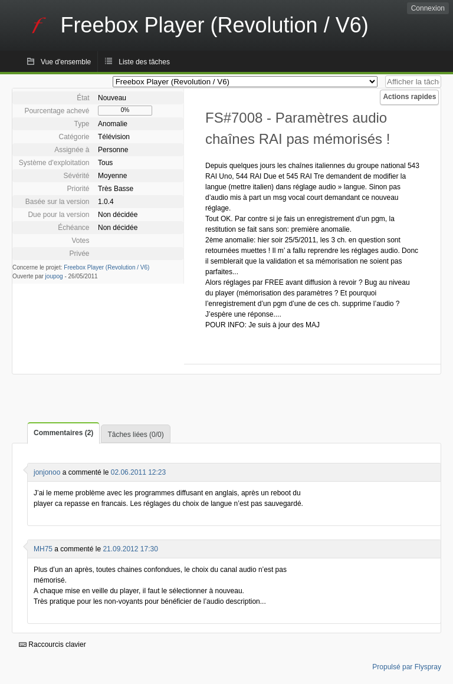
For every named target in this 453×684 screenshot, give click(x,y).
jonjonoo (47, 472)
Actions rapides (409, 97)
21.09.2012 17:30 (130, 549)
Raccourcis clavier (52, 644)
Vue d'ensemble (66, 62)
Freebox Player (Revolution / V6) (106, 267)
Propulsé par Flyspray (406, 667)
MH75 (43, 549)
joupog (54, 276)
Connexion (428, 8)
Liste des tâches (144, 62)
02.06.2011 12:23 (138, 472)
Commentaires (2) (63, 433)
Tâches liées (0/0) (135, 434)
